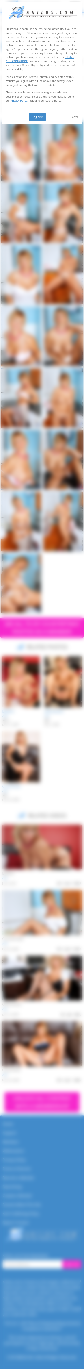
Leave (74, 117)
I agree (37, 117)
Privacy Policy (19, 100)
